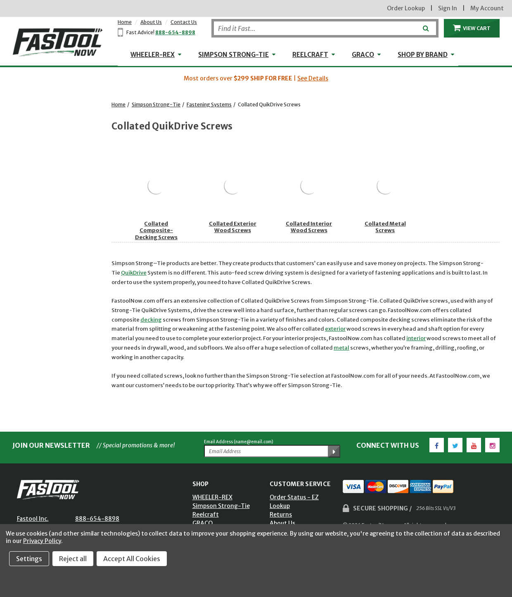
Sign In (447, 8)
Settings (29, 559)
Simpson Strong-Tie (233, 55)
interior (416, 338)
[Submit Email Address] (334, 451)
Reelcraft (310, 55)
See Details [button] (312, 78)
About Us (151, 22)
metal (341, 347)
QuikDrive (134, 272)
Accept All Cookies (131, 559)
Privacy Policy (42, 541)
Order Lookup (406, 8)
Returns (281, 514)
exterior (335, 328)
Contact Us (184, 22)
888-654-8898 (175, 32)
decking (151, 319)
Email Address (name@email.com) (238, 441)
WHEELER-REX (152, 55)
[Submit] (425, 25)
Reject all (73, 559)
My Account (487, 8)
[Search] (325, 28)
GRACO (363, 55)
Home (125, 22)
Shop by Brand (423, 55)
